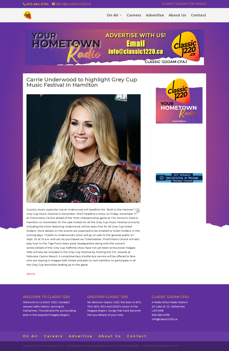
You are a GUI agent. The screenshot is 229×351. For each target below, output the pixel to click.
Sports (30, 273)
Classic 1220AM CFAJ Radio (184, 4)
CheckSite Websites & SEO (160, 346)
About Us (177, 15)
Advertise (155, 15)
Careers (134, 15)
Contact (198, 15)
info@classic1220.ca (164, 319)
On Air (112, 15)
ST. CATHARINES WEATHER (179, 147)
